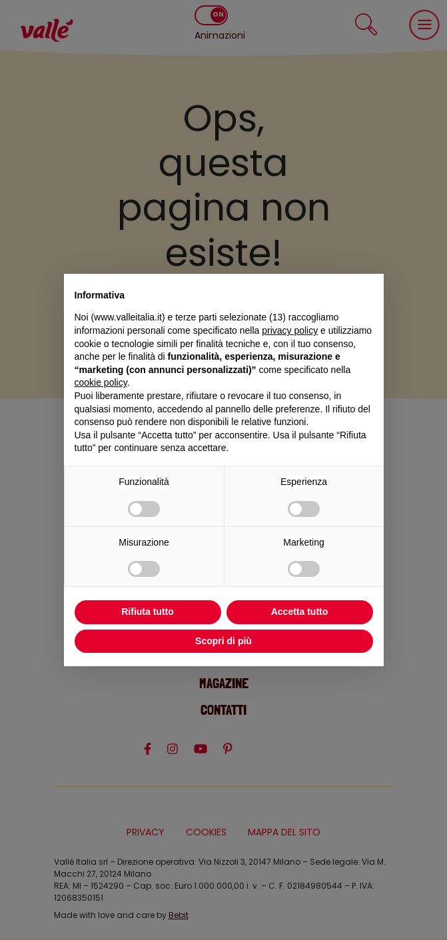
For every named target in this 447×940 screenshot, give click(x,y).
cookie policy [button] (101, 382)
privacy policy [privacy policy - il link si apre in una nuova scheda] (290, 330)
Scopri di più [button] (223, 641)
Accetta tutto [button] (299, 611)
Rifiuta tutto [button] (147, 611)
